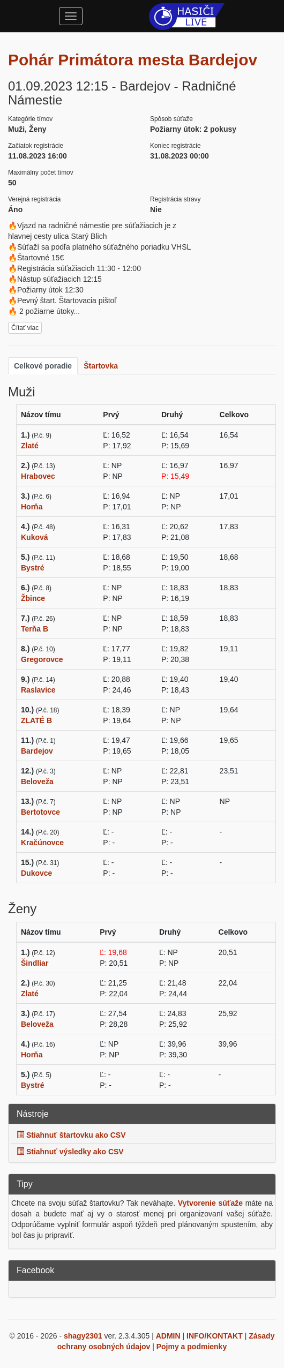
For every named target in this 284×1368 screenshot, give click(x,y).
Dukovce (36, 873)
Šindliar (34, 963)
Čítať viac (25, 328)
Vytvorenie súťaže (210, 1203)
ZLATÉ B (36, 720)
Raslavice (38, 690)
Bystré (32, 567)
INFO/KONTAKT (214, 1336)
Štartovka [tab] (101, 366)
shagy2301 (83, 1336)
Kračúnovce (42, 842)
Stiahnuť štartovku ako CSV (71, 1135)
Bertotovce (40, 812)
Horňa (31, 506)
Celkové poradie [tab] (43, 366)
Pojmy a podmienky (191, 1346)
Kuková (34, 537)
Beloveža (37, 781)
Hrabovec (38, 476)
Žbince (33, 598)
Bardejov (37, 751)
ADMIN (168, 1336)
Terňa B (34, 629)
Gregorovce (42, 659)
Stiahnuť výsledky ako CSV (70, 1151)
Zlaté (30, 445)
